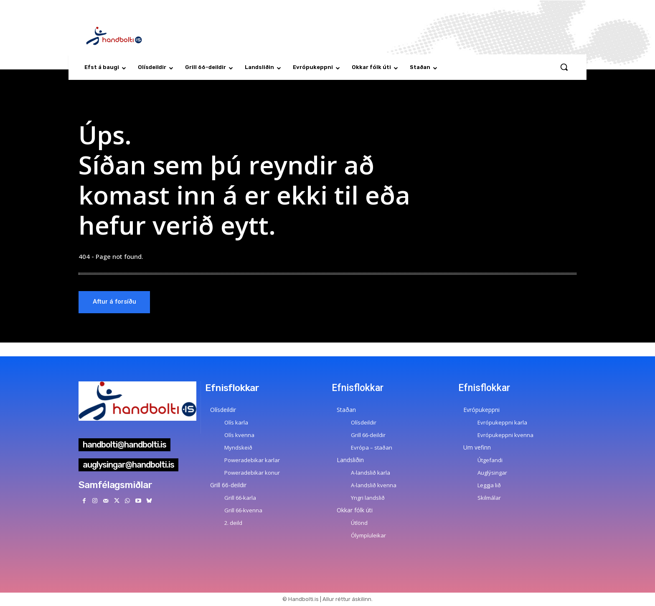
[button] (563, 66)
